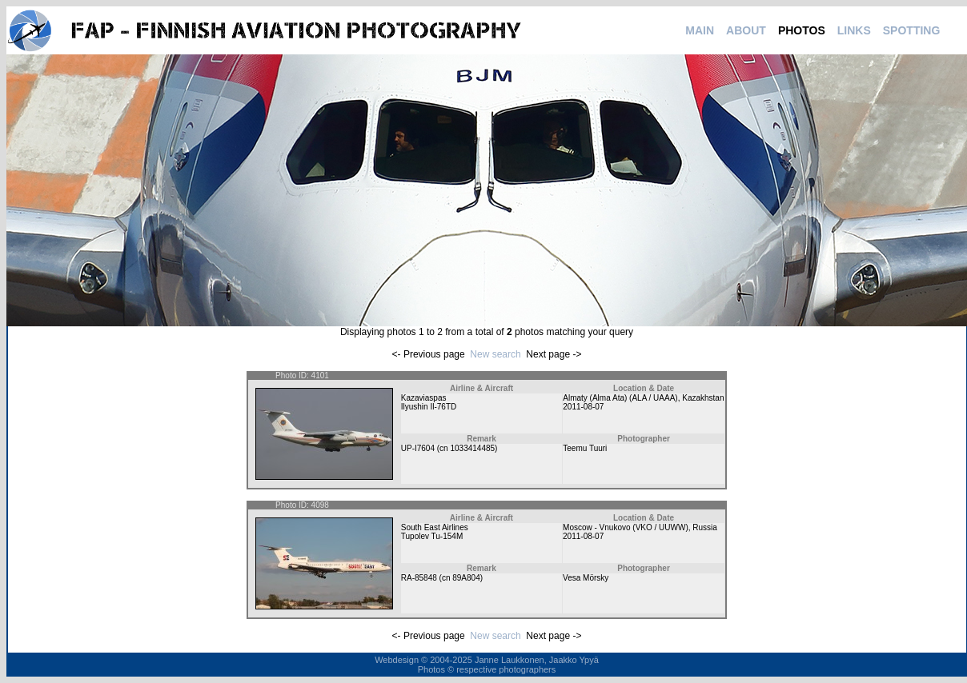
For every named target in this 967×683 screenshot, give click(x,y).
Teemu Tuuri (585, 448)
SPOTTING (912, 30)
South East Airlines (434, 527)
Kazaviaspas (424, 397)
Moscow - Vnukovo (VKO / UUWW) (625, 527)
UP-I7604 (418, 448)
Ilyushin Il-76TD (428, 406)
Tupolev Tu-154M (432, 536)
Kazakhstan (703, 397)
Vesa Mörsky (585, 577)
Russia (704, 527)
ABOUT (746, 30)
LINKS (854, 30)
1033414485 (472, 448)
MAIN (699, 30)
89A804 (465, 577)
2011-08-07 (583, 406)
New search (495, 354)
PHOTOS (801, 30)
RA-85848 (419, 577)
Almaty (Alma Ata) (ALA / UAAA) (620, 397)
